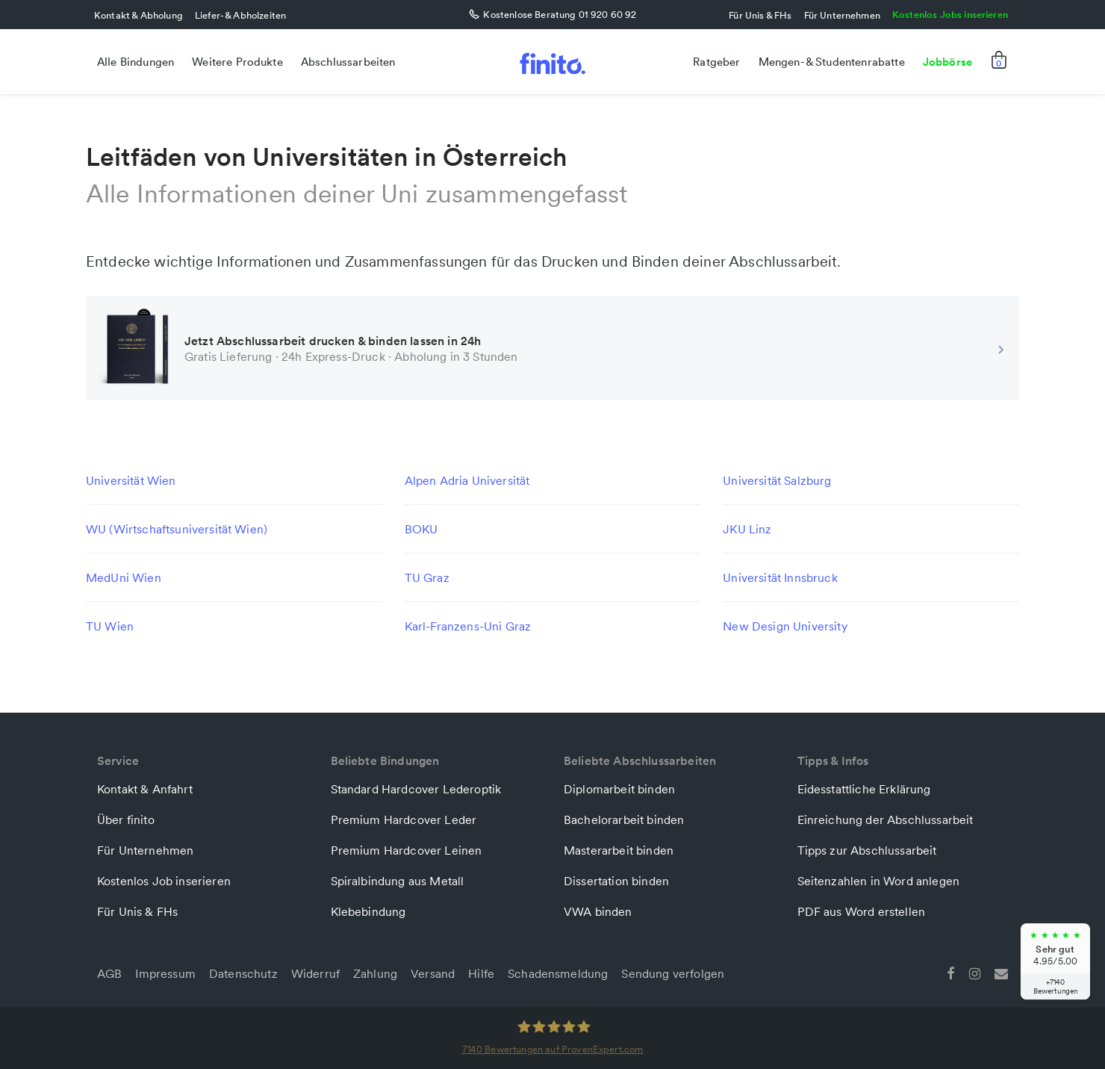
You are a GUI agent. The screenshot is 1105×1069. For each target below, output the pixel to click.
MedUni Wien (123, 577)
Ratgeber (716, 62)
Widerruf (315, 973)
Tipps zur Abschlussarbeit (867, 850)
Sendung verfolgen (672, 973)
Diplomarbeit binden (619, 788)
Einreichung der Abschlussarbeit (885, 819)
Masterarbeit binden (618, 850)
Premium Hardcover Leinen (406, 850)
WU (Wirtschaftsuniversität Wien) (176, 528)
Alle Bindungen (135, 62)
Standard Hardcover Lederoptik (416, 788)
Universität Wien (131, 480)
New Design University (785, 626)
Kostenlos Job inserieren (164, 880)
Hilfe (481, 973)
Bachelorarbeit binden (624, 819)
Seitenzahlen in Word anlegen (878, 880)
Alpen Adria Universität (467, 480)
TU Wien (110, 626)
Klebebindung (368, 911)
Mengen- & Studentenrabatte (832, 62)
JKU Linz (747, 528)
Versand (433, 973)
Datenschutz (243, 973)
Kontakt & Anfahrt (145, 788)
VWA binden (598, 911)
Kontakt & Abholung (138, 15)
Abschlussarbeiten (348, 62)
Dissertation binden (616, 880)
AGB (109, 973)
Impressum (165, 973)
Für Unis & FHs (760, 15)
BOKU (421, 528)
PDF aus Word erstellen (861, 911)
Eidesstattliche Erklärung (864, 788)
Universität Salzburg (777, 480)
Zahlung (375, 973)
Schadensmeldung (558, 973)
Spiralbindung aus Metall (397, 880)
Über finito (126, 819)
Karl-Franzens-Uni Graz (468, 626)
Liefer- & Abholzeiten (240, 15)
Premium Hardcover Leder (404, 819)
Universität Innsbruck (780, 577)
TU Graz (427, 577)
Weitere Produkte (237, 62)
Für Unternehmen (842, 15)
